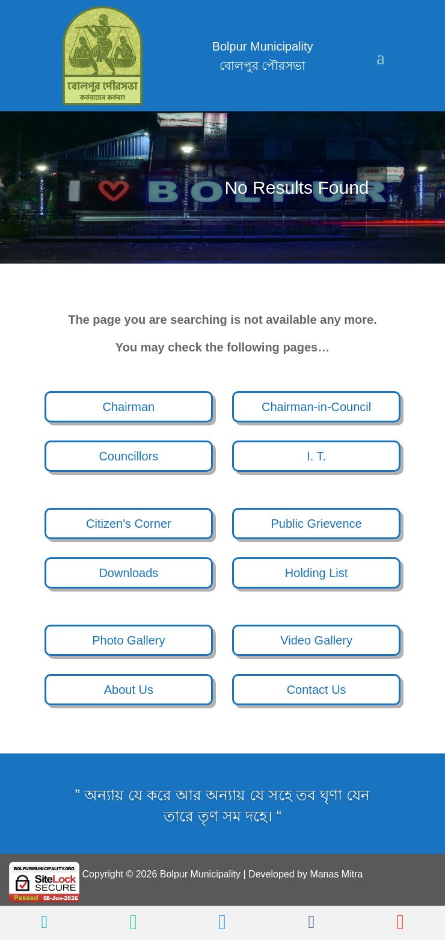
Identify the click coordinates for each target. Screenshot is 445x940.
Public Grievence (316, 523)
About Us (128, 689)
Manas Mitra (336, 874)
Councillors (128, 456)
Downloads (128, 573)
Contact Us (316, 689)
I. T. (316, 456)
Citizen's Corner (128, 523)
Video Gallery (316, 640)
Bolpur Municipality (200, 874)
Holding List (316, 573)
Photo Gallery (128, 640)
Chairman (129, 406)
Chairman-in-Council (316, 406)
